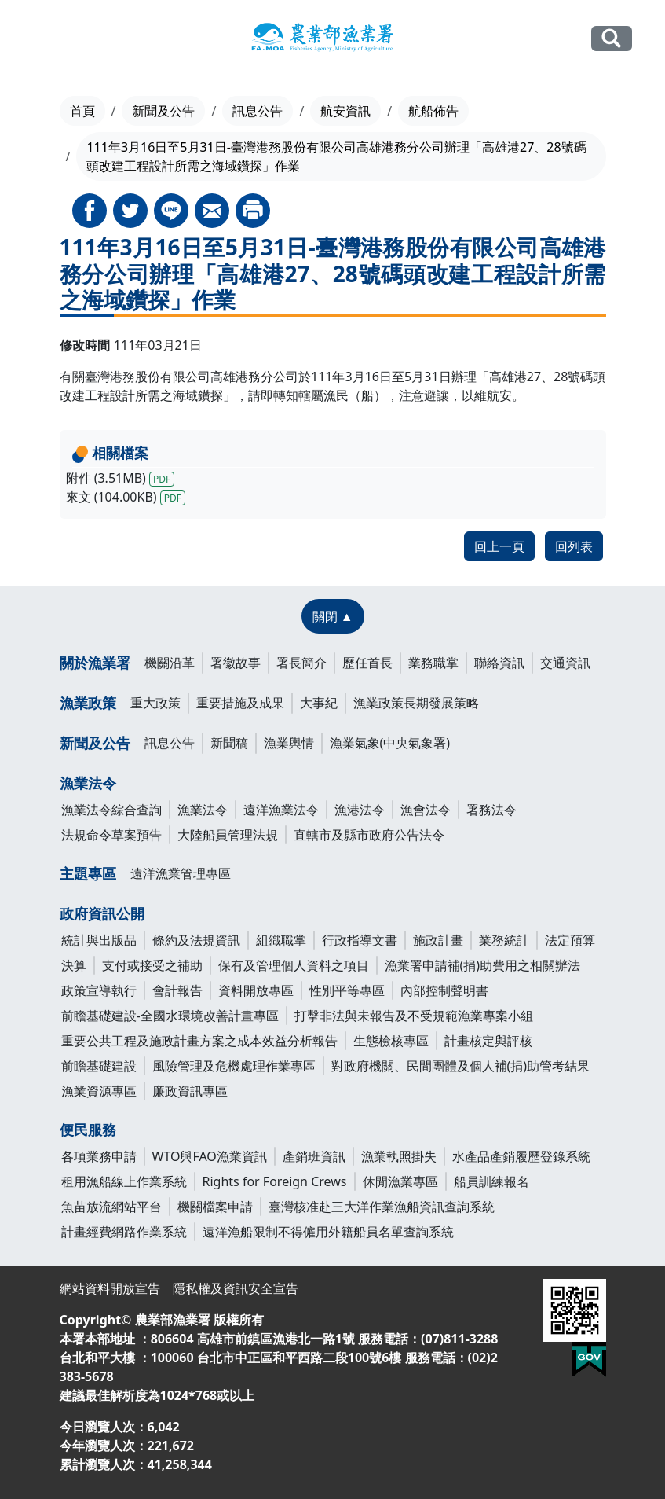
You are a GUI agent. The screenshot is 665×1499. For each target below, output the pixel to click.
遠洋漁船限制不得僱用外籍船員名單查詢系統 (328, 1231)
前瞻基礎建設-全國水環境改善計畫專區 (170, 1015)
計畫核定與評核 (488, 1040)
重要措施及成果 (240, 702)
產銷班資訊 (314, 1156)
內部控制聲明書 (444, 990)
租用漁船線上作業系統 (124, 1181)
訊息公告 (257, 110)
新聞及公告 (163, 110)
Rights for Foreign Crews (275, 1181)
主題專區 (88, 873)
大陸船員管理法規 (227, 834)
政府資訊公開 (102, 913)
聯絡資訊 (499, 662)
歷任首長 (367, 662)
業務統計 (504, 940)
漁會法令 (425, 809)
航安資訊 (345, 110)
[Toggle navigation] (42, 39)
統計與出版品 (99, 940)
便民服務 (88, 1129)
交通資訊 (565, 662)
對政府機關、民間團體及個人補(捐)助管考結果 (460, 1066)
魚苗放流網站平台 (111, 1206)
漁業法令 (88, 782)
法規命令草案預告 (111, 834)
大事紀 (319, 702)
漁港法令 (359, 809)
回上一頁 (499, 546)
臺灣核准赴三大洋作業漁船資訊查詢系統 (382, 1206)
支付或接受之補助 (152, 965)
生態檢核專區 (391, 1040)
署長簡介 (301, 662)
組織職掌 (281, 940)
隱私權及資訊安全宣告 (235, 1288)
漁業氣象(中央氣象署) (390, 742)
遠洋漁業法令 (281, 809)
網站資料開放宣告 (110, 1288)
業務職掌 (433, 662)
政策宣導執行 (99, 990)
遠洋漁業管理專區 (180, 873)
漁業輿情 (289, 742)
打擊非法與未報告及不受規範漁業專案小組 (413, 1015)
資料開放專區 (256, 990)
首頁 (82, 110)
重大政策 (155, 702)
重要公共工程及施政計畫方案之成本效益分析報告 (199, 1040)
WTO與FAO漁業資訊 (209, 1156)
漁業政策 (88, 702)
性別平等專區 (347, 990)
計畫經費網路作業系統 (124, 1231)
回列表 (574, 546)
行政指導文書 (359, 940)
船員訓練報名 (491, 1181)
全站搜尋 (611, 38)
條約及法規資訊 (196, 940)
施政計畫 (438, 940)
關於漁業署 (95, 662)
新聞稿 (229, 742)
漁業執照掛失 (399, 1156)
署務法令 (491, 809)
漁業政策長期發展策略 (416, 702)
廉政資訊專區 (190, 1091)
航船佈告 (433, 110)
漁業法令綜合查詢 (111, 809)
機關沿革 (169, 662)
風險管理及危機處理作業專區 (234, 1066)
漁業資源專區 (99, 1091)
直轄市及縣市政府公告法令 (369, 834)
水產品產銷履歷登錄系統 (521, 1156)
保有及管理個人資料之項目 (293, 965)
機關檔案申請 (215, 1206)
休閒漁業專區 (400, 1181)
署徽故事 (235, 662)
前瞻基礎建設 (99, 1066)
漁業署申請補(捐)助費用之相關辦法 (483, 965)
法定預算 (570, 940)
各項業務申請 (99, 1156)
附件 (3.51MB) (120, 478)
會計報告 (177, 990)
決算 (73, 965)
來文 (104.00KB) (126, 496)
